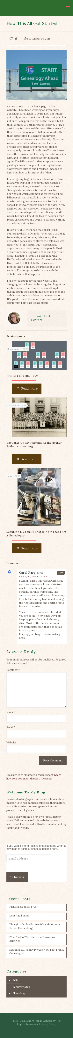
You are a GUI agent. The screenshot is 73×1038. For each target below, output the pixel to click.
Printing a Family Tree (22, 375)
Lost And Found (19, 915)
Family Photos (21, 987)
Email (10, 727)
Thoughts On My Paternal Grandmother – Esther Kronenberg (34, 926)
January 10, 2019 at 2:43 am (33, 576)
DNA (15, 980)
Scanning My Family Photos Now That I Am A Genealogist (36, 951)
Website (11, 742)
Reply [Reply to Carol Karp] (60, 572)
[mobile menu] (67, 7)
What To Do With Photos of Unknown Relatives (32, 938)
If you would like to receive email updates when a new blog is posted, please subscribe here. (36, 847)
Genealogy (19, 993)
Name (11, 712)
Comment (13, 670)
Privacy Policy (47, 1024)
